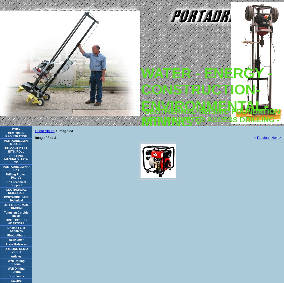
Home (16, 128)
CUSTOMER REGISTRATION (16, 135)
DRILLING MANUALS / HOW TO (16, 159)
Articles (16, 256)
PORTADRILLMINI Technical (16, 199)
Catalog (16, 280)
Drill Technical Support (16, 183)
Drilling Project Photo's (16, 176)
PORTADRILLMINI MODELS (16, 142)
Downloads (16, 276)
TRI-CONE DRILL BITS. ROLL (16, 150)
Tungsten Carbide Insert (16, 214)
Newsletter (16, 239)
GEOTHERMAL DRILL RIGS (16, 191)
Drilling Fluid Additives (16, 229)
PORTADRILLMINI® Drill (16, 168)
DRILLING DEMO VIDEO (16, 250)
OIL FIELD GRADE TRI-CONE (16, 206)
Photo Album (16, 235)
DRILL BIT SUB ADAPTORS (16, 222)
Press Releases (16, 244)
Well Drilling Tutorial (16, 262)
